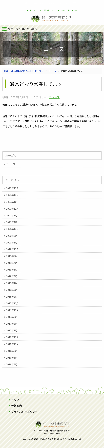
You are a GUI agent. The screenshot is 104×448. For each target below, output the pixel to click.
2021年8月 (11, 215)
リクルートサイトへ (69, 10)
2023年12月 (12, 188)
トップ (15, 400)
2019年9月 (11, 256)
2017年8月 (11, 317)
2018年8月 (11, 296)
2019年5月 (11, 276)
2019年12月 (12, 249)
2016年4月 (11, 364)
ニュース (54, 97)
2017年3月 (11, 323)
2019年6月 (11, 269)
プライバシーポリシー (24, 412)
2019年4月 (11, 283)
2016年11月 (12, 344)
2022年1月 (11, 202)
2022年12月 (12, 195)
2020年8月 (11, 235)
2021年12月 (12, 208)
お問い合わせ (47, 10)
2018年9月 (11, 289)
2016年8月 (11, 350)
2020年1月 (11, 242)
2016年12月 (12, 337)
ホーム (32, 10)
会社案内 (16, 406)
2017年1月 (11, 330)
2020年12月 (12, 229)
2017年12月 (12, 303)
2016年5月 (11, 357)
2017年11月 (12, 310)
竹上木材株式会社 (52, 430)
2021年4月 (11, 222)
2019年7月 (11, 262)
